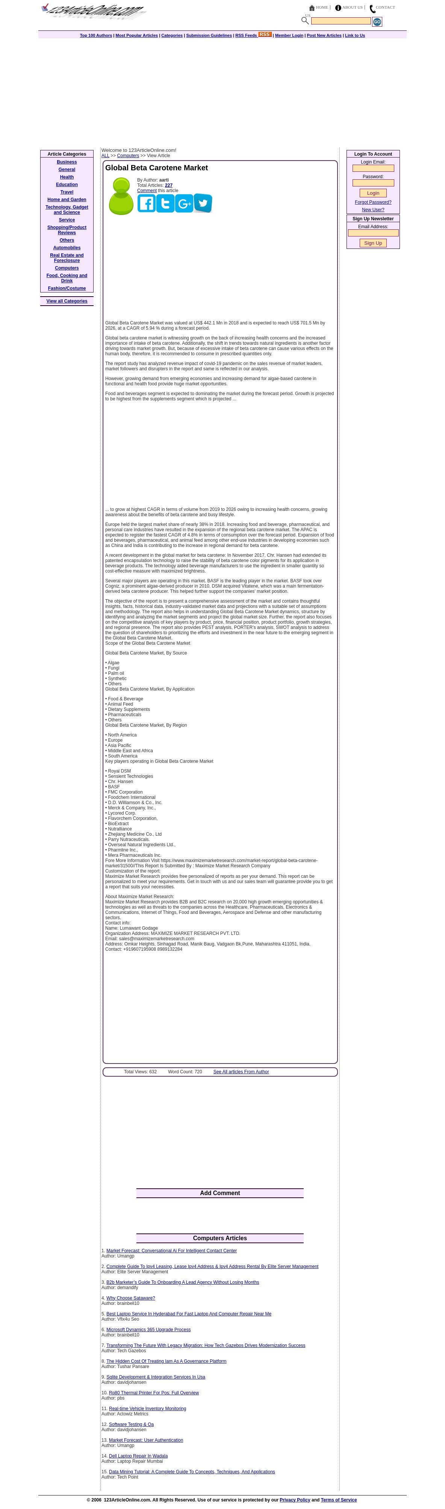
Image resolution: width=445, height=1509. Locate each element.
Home (322, 7)
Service (67, 220)
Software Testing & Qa (131, 1424)
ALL (105, 155)
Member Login (289, 35)
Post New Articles (324, 35)
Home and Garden (66, 199)
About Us (352, 7)
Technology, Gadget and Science (66, 210)
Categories (172, 35)
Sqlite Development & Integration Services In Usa (155, 1377)
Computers (128, 155)
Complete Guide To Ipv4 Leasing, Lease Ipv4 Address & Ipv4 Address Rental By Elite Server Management (212, 1266)
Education (67, 184)
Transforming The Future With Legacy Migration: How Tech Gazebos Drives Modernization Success (205, 1345)
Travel (67, 192)
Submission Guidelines (209, 35)
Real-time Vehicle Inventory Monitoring (147, 1408)
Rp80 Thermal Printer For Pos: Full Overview (154, 1392)
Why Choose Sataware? (130, 1298)
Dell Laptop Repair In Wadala (138, 1456)
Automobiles (67, 247)
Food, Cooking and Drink (67, 278)
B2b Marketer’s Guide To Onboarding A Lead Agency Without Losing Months (182, 1282)
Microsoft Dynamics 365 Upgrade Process (148, 1329)
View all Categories (67, 301)
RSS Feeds (253, 35)
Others (67, 240)
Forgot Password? (373, 202)
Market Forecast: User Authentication (146, 1440)
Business (67, 162)
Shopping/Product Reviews (66, 230)
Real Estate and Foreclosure (66, 258)
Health (67, 177)
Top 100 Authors (96, 35)
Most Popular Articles (136, 35)
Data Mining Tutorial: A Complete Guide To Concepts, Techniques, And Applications (192, 1471)
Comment (147, 190)
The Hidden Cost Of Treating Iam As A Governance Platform (166, 1361)
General (67, 169)
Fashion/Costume (67, 288)
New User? (373, 209)
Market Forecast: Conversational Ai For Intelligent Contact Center (171, 1250)
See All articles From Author (241, 1071)
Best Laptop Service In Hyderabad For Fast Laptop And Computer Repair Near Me (188, 1314)
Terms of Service (339, 1500)
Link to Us (355, 35)
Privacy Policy (295, 1500)
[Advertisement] (222, 91)
